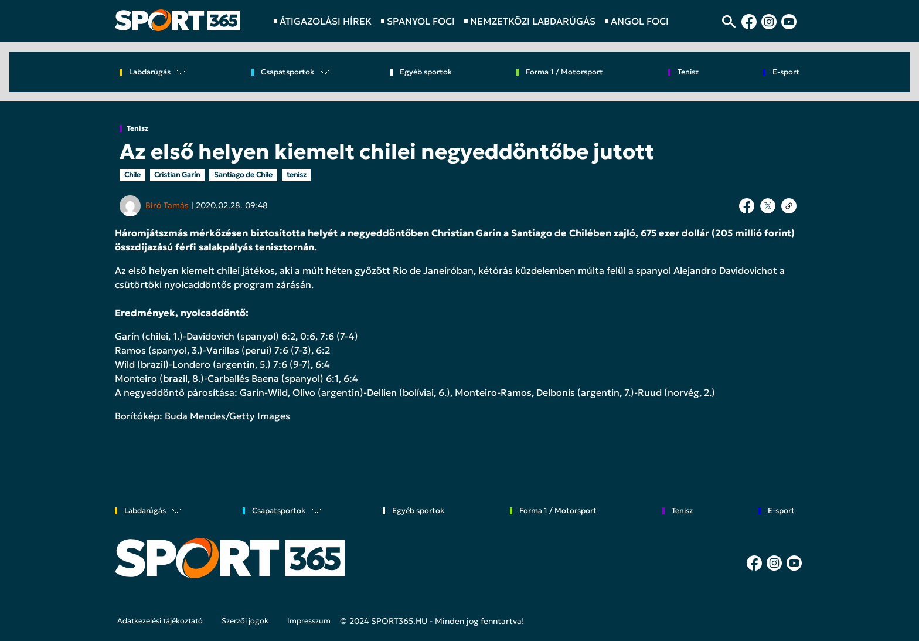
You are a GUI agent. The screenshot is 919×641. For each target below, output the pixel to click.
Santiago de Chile (243, 174)
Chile (132, 174)
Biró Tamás (167, 205)
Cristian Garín (177, 174)
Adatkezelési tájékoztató (160, 621)
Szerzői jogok (245, 621)
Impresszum (309, 621)
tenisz (297, 174)
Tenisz (137, 128)
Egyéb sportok (426, 72)
